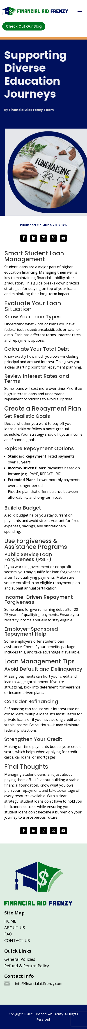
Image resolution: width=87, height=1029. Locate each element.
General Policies (19, 959)
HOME (10, 921)
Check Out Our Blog (24, 26)
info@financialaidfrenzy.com (38, 983)
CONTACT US (17, 940)
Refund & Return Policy (26, 965)
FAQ (8, 934)
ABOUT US (14, 927)
